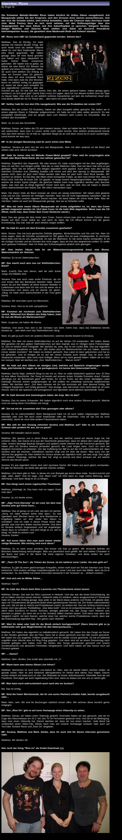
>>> (62, 748)
